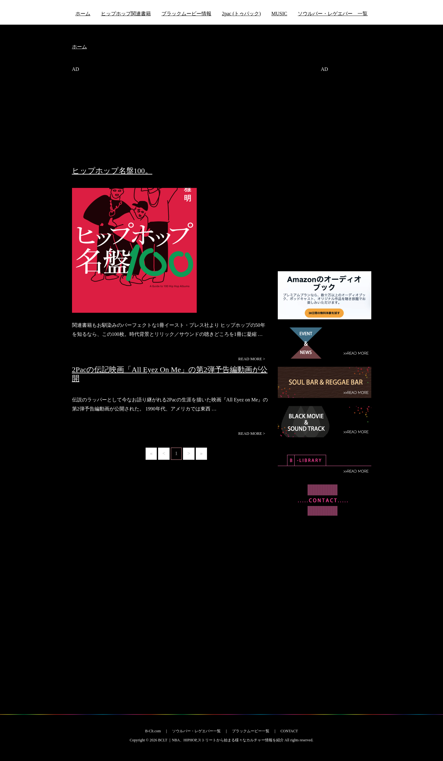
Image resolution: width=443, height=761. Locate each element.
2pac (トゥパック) (241, 13)
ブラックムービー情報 (186, 13)
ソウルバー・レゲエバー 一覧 (333, 13)
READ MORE (251, 359)
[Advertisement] (170, 122)
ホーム (82, 13)
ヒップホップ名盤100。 (112, 171)
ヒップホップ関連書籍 (126, 13)
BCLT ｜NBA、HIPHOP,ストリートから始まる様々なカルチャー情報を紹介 (221, 740)
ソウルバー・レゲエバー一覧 (196, 731)
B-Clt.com (153, 731)
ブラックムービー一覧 (250, 731)
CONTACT (289, 731)
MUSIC (279, 13)
